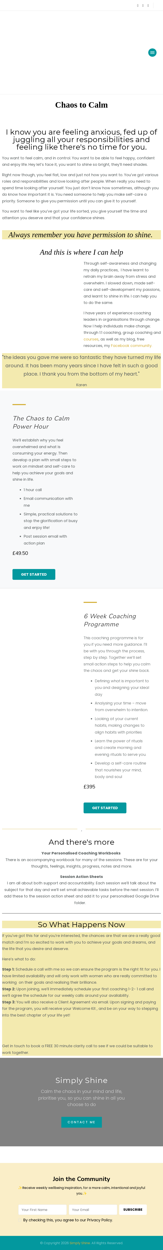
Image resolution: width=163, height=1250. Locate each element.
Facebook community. (131, 345)
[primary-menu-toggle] (152, 52)
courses (91, 339)
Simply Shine (80, 1243)
